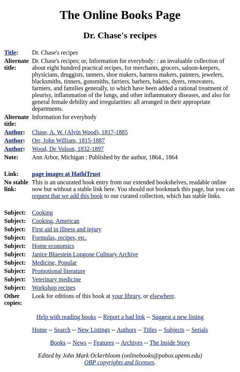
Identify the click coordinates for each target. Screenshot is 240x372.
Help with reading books (66, 317)
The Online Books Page (119, 15)
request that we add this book (67, 196)
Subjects (174, 329)
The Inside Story (170, 342)
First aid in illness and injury (66, 229)
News (79, 342)
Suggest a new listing (178, 317)
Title (10, 52)
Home (39, 329)
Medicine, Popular (54, 262)
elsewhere (162, 296)
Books (57, 342)
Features (104, 342)
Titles (150, 329)
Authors (126, 329)
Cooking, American (55, 221)
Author (13, 132)
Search (62, 329)
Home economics (53, 246)
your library (126, 296)
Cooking (42, 212)
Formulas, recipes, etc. (59, 237)
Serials (200, 329)
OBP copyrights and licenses (119, 362)
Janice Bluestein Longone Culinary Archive (85, 254)
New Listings (94, 329)
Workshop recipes (53, 287)
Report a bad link (124, 317)
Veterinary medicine (56, 279)
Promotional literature (58, 271)
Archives (132, 342)
